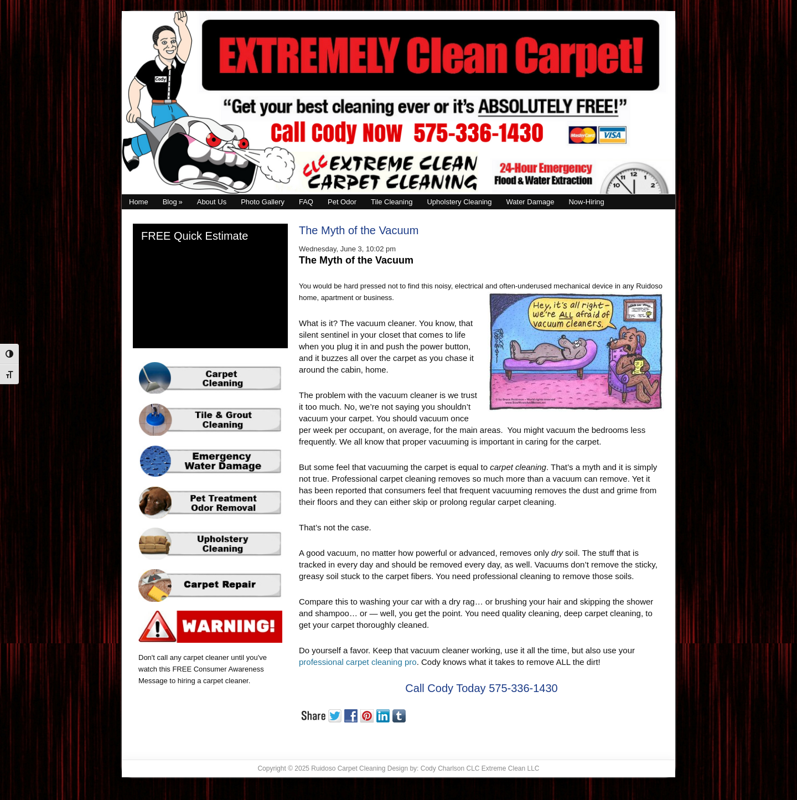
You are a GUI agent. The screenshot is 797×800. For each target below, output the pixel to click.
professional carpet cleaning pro (358, 662)
